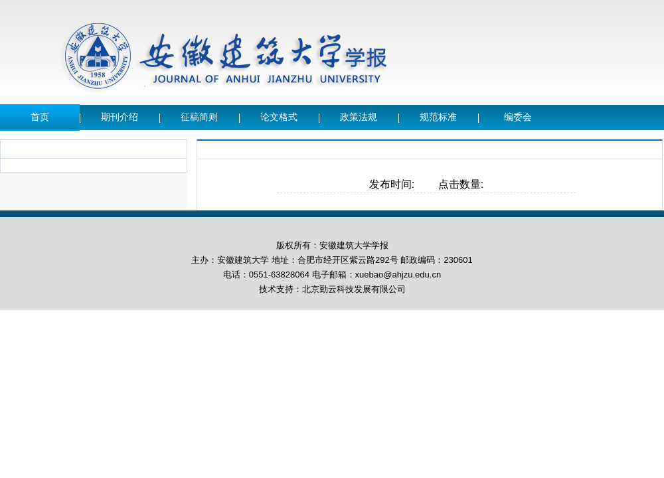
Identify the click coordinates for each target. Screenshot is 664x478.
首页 (40, 117)
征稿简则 (199, 117)
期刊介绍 (119, 117)
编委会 (518, 117)
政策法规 (358, 117)
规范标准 (438, 117)
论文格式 (278, 117)
